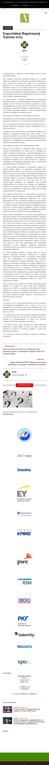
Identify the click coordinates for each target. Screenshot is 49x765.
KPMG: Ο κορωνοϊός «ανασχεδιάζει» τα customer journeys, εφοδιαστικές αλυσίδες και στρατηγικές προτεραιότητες (29, 721)
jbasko (24, 51)
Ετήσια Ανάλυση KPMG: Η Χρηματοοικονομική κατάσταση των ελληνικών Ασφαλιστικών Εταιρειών (27, 363)
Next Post (41, 359)
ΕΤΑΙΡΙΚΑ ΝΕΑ (23, 707)
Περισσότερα (33, 5)
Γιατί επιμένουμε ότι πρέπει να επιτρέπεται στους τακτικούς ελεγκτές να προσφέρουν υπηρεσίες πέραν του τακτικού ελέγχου (23, 351)
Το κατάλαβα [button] (24, 5)
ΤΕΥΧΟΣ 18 (8, 27)
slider (16, 707)
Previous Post (9, 346)
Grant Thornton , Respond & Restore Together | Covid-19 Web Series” (27, 710)
